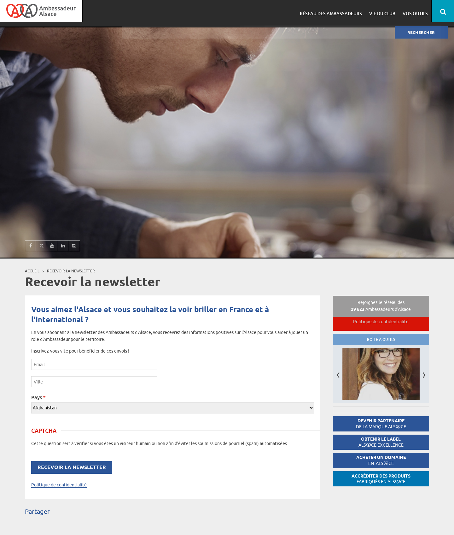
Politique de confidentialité (59, 484)
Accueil (32, 271)
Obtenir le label (381, 442)
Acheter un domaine (381, 460)
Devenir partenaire (381, 423)
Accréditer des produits (381, 478)
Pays (38, 397)
